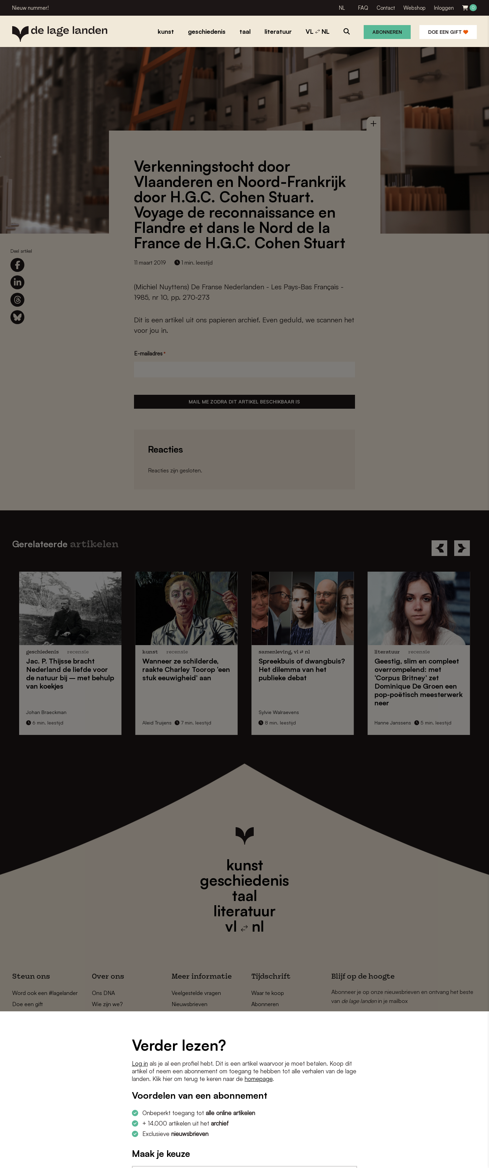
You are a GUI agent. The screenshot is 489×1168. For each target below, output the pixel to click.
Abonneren (387, 32)
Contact (386, 8)
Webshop (414, 8)
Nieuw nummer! (30, 8)
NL (342, 8)
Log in (140, 1063)
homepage (259, 1078)
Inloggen (444, 8)
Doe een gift (448, 32)
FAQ (363, 8)
